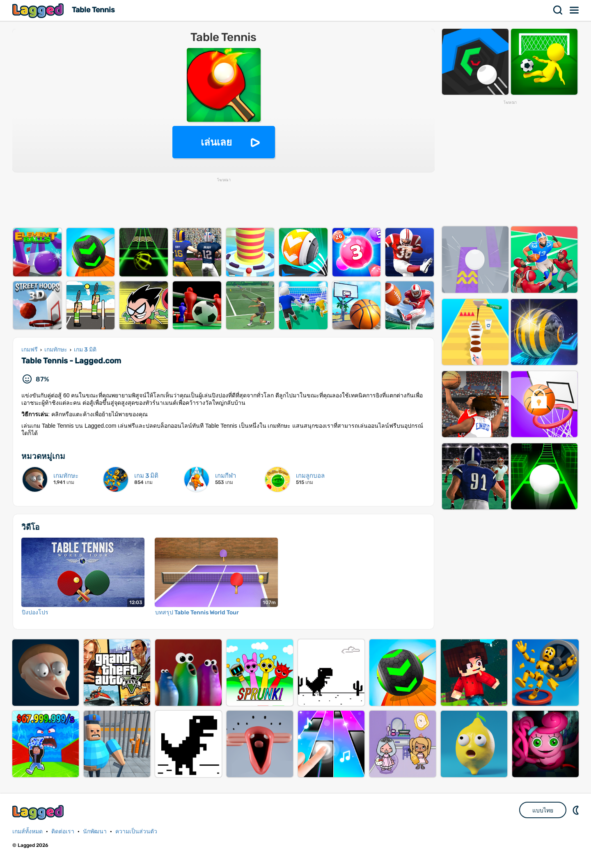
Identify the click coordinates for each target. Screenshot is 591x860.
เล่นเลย (216, 142)
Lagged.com (39, 812)
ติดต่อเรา (62, 831)
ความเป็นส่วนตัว (136, 831)
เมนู (574, 10)
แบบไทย (542, 810)
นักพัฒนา (95, 831)
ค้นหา (558, 10)
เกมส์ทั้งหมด (27, 831)
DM (576, 810)
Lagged (39, 10)
